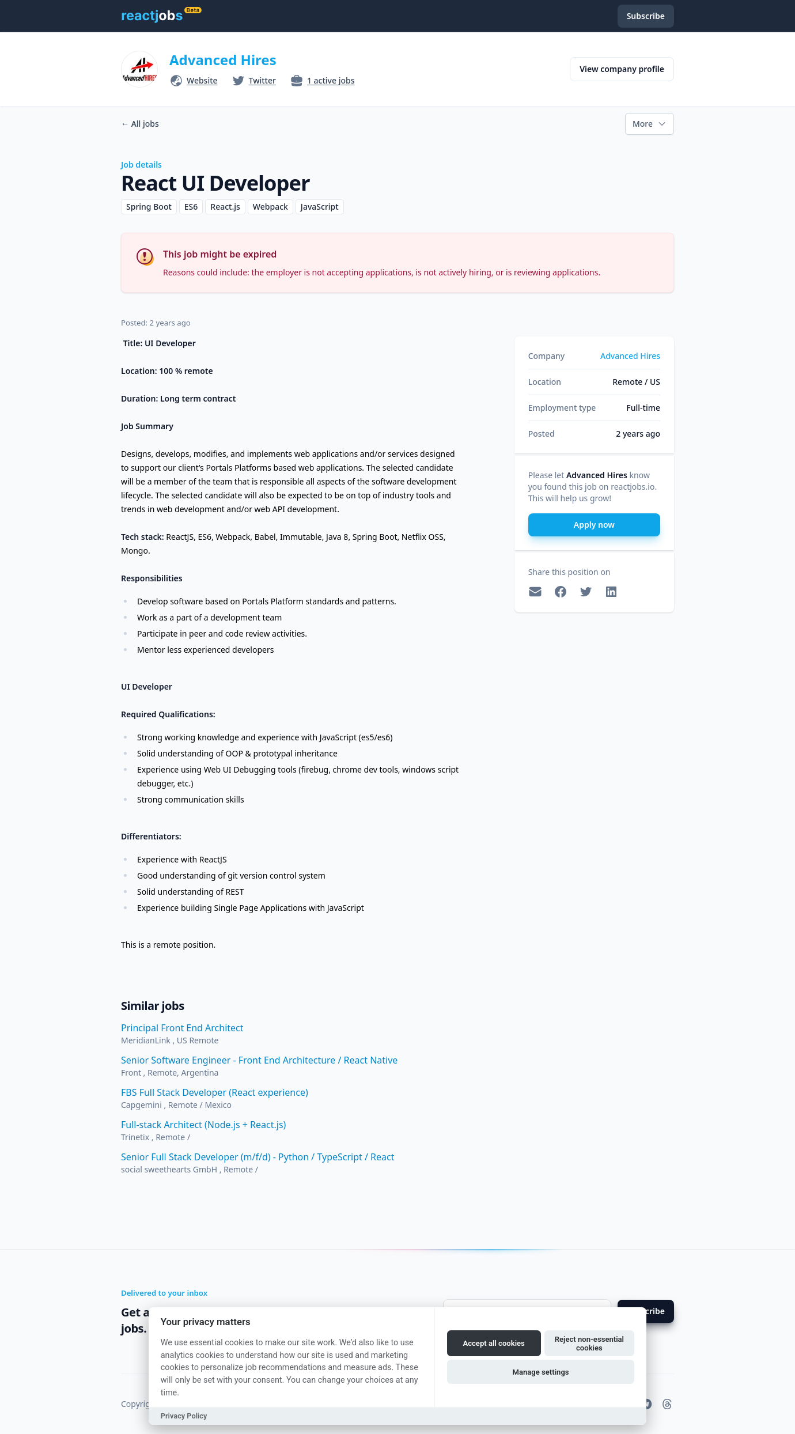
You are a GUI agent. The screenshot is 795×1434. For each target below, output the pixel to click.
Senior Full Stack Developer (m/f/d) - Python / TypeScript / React (258, 1157)
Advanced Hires (223, 59)
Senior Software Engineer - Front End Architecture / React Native (259, 1060)
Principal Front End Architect (182, 1027)
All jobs (140, 123)
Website (202, 80)
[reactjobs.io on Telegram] (646, 1404)
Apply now (594, 524)
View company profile (622, 68)
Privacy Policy (184, 1416)
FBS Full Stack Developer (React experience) (214, 1092)
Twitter (262, 80)
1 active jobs (331, 80)
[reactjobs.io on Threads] (667, 1404)
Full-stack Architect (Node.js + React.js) (203, 1124)
